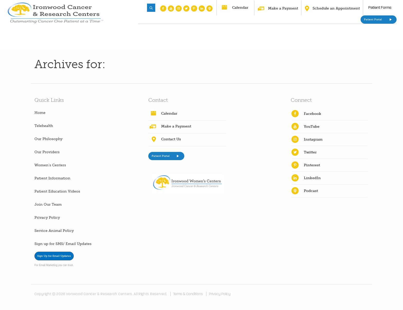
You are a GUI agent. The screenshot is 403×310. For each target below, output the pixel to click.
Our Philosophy (48, 139)
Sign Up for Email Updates (54, 256)
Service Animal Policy (54, 231)
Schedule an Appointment (336, 8)
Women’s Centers (50, 165)
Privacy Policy (47, 217)
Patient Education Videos (57, 191)
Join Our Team (48, 204)
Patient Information (52, 178)
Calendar (240, 7)
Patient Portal (373, 19)
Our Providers (47, 152)
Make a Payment (283, 8)
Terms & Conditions (188, 294)
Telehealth (43, 126)
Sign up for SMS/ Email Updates (62, 244)
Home (39, 113)
